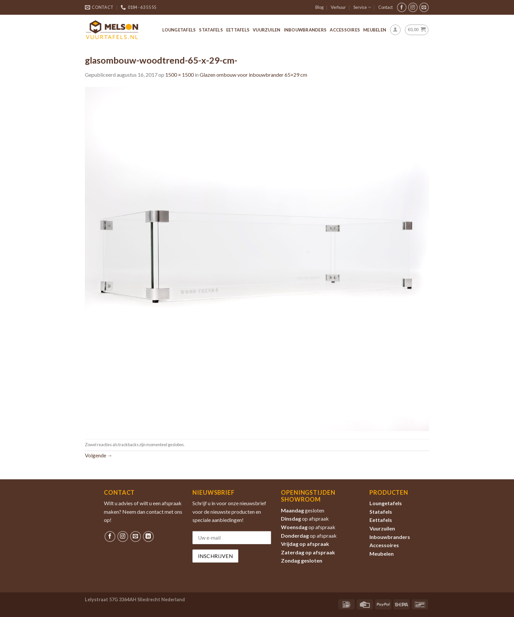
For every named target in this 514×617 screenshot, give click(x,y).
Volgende (98, 455)
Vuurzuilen (267, 29)
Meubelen (374, 29)
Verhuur (338, 7)
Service (362, 7)
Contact (385, 7)
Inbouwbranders (305, 29)
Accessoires (345, 29)
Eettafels (237, 29)
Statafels (211, 29)
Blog (319, 7)
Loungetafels (179, 29)
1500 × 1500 (179, 74)
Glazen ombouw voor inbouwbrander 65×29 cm (253, 74)
